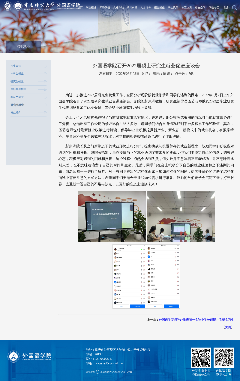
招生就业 (159, 7)
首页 (80, 7)
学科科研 (132, 7)
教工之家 (187, 7)
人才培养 (145, 7)
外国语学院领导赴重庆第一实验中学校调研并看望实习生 (196, 319)
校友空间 (200, 7)
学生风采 (173, 7)
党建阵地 (118, 7)
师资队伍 (105, 7)
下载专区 (214, 7)
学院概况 (91, 7)
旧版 (225, 7)
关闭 (228, 327)
